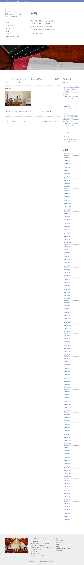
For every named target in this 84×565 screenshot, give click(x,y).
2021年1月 (67, 358)
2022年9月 (67, 292)
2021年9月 (67, 332)
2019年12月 (67, 401)
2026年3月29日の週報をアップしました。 (71, 97)
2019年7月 (67, 417)
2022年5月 (67, 305)
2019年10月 (67, 407)
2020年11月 (67, 365)
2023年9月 (67, 253)
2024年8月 (67, 216)
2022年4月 (67, 309)
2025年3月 (67, 193)
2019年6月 (67, 421)
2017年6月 (67, 490)
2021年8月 (67, 335)
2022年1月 (67, 318)
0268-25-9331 (8, 1)
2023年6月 (67, 262)
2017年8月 (67, 483)
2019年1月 (67, 437)
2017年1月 (67, 506)
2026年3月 (67, 157)
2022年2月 (67, 315)
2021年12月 (67, 322)
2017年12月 (67, 470)
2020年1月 (67, 398)
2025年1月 (67, 200)
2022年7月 (67, 299)
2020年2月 (67, 394)
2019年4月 (67, 427)
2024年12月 (67, 203)
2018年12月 (67, 440)
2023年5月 (67, 266)
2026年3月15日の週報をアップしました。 (71, 124)
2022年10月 (67, 289)
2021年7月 (67, 338)
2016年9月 (67, 520)
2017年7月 (67, 487)
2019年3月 (67, 431)
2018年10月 (67, 447)
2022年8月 (67, 295)
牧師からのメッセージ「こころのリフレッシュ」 (70, 141)
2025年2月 (67, 197)
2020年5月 (67, 384)
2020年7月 (67, 378)
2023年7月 (67, 259)
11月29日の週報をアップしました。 (16, 121)
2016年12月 (67, 510)
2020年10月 (67, 368)
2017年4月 (67, 496)
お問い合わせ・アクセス (20, 1)
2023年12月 (67, 243)
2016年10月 (67, 516)
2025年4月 (67, 190)
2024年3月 (67, 233)
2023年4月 (67, 269)
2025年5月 (67, 187)
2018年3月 (67, 460)
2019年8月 (67, 414)
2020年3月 (67, 391)
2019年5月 (67, 424)
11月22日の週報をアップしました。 (49, 121)
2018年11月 (67, 444)
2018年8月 (67, 454)
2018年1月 (67, 467)
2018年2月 (67, 463)
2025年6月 (67, 183)
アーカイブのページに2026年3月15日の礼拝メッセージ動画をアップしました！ (71, 107)
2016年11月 (67, 513)
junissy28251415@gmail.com (42, 547)
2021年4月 (67, 348)
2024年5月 (67, 226)
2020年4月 (67, 388)
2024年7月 (67, 220)
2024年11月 (67, 206)
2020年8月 (67, 375)
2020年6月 (67, 381)
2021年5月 (67, 345)
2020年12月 (67, 361)
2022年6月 (67, 302)
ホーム (8, 22)
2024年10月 (67, 210)
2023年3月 (67, 272)
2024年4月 (67, 230)
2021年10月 (67, 328)
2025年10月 (67, 170)
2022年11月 (67, 286)
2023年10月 (67, 249)
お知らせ (12, 88)
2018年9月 (67, 450)
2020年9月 (67, 371)
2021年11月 (67, 325)
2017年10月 (67, 477)
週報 (7, 31)
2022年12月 (67, 282)
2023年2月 (67, 276)
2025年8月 (67, 177)
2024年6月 (67, 223)
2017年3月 (67, 500)
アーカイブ (9, 39)
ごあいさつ (9, 25)
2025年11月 (67, 167)
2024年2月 (67, 236)
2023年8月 (67, 256)
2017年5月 (67, 493)
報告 (7, 34)
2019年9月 (67, 411)
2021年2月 (67, 355)
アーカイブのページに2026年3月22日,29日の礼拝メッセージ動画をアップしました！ (71, 88)
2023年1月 (67, 279)
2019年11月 (67, 404)
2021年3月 (67, 351)
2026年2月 (67, 160)
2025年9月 (67, 173)
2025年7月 (67, 180)
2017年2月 (67, 503)
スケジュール (10, 28)
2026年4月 (67, 154)
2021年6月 (67, 342)
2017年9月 (67, 480)
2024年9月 (67, 213)
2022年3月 (67, 312)
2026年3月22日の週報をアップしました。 (71, 117)
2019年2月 (67, 434)
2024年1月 (67, 239)
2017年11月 (67, 473)
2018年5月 (67, 457)
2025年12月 (67, 164)
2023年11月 (67, 246)
